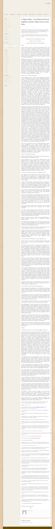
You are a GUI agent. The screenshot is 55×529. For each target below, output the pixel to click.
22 (21, 468)
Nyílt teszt (6, 20)
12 (21, 438)
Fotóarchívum (39, 14)
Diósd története (12, 14)
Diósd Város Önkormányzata (8, 76)
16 (21, 447)
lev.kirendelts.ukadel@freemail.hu (35, 438)
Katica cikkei (25, 14)
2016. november (7, 62)
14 (21, 442)
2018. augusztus (7, 58)
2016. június (6, 65)
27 (21, 486)
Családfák (45, 14)
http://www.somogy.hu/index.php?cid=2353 (30, 32)
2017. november (7, 59)
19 (21, 457)
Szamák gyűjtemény (32, 14)
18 (21, 453)
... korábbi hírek (6, 30)
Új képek (6, 29)
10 (21, 430)
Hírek (5, 18)
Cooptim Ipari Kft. (7, 79)
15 (21, 445)
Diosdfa (32, 510)
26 (21, 483)
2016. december (7, 61)
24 (21, 475)
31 (21, 503)
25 (21, 480)
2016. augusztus (7, 64)
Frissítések (6, 23)
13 (21, 440)
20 (21, 459)
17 (21, 450)
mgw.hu (5, 86)
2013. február (6, 70)
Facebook (48, 3)
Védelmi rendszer (7, 27)
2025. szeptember (7, 56)
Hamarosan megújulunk (8, 25)
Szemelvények (19, 14)
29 (21, 495)
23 (21, 471)
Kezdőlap (6, 14)
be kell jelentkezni (30, 522)
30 (21, 499)
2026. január (6, 53)
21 (21, 465)
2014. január (6, 67)
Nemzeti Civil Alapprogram (8, 81)
